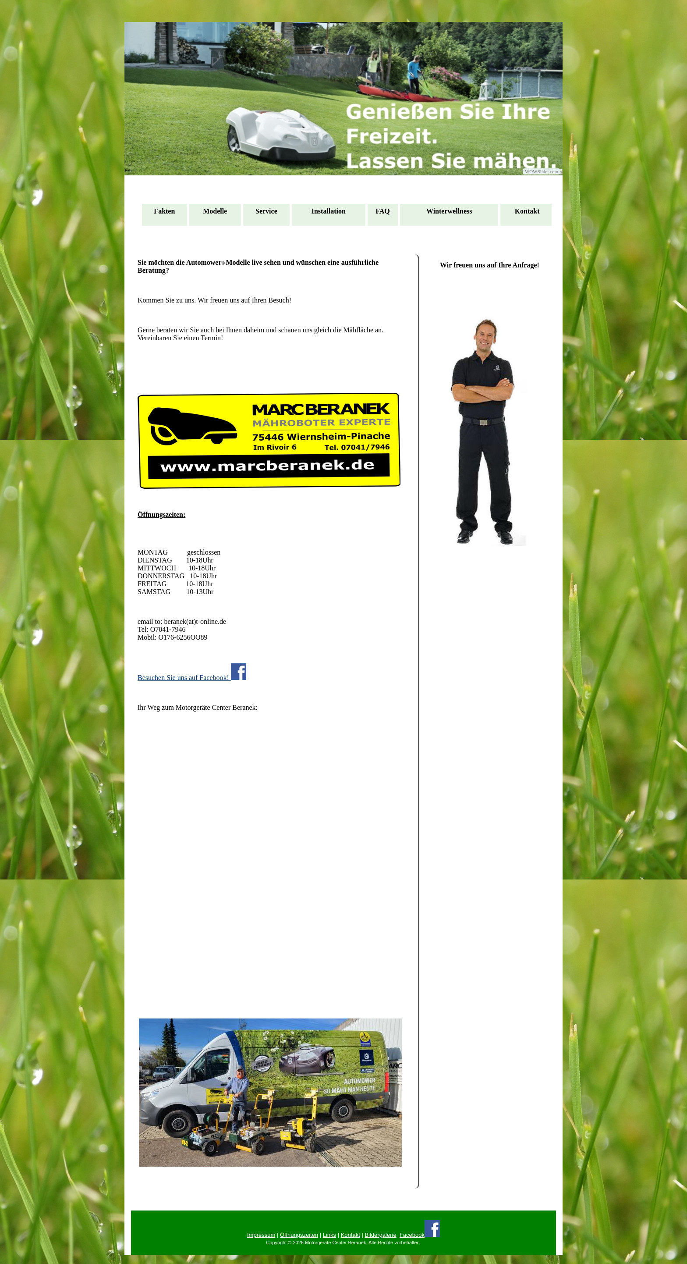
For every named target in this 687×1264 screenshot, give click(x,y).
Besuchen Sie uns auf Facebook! (192, 672)
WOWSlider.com (541, 171)
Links (329, 1235)
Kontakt (350, 1235)
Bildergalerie (380, 1235)
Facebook (412, 1235)
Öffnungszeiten (299, 1235)
